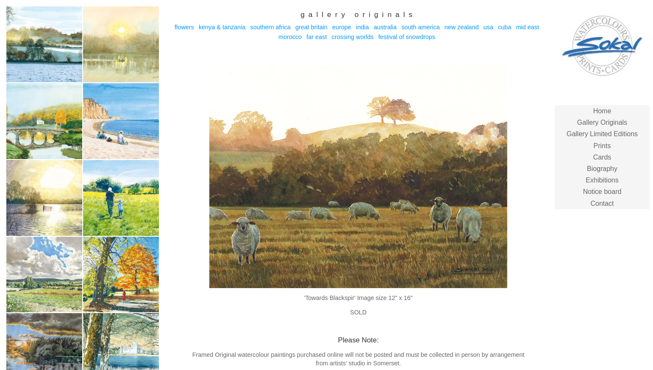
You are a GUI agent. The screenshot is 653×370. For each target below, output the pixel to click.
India (362, 27)
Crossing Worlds (352, 37)
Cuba (504, 27)
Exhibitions (602, 180)
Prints (602, 145)
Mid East (527, 27)
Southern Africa (270, 27)
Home (602, 111)
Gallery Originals (602, 122)
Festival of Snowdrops (406, 37)
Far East (316, 37)
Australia (385, 27)
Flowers (184, 27)
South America (420, 27)
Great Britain (311, 27)
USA (488, 27)
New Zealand (462, 27)
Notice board (602, 191)
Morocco (290, 37)
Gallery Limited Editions (602, 133)
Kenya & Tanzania (222, 27)
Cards (602, 157)
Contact (602, 203)
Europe (341, 27)
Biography (602, 168)
